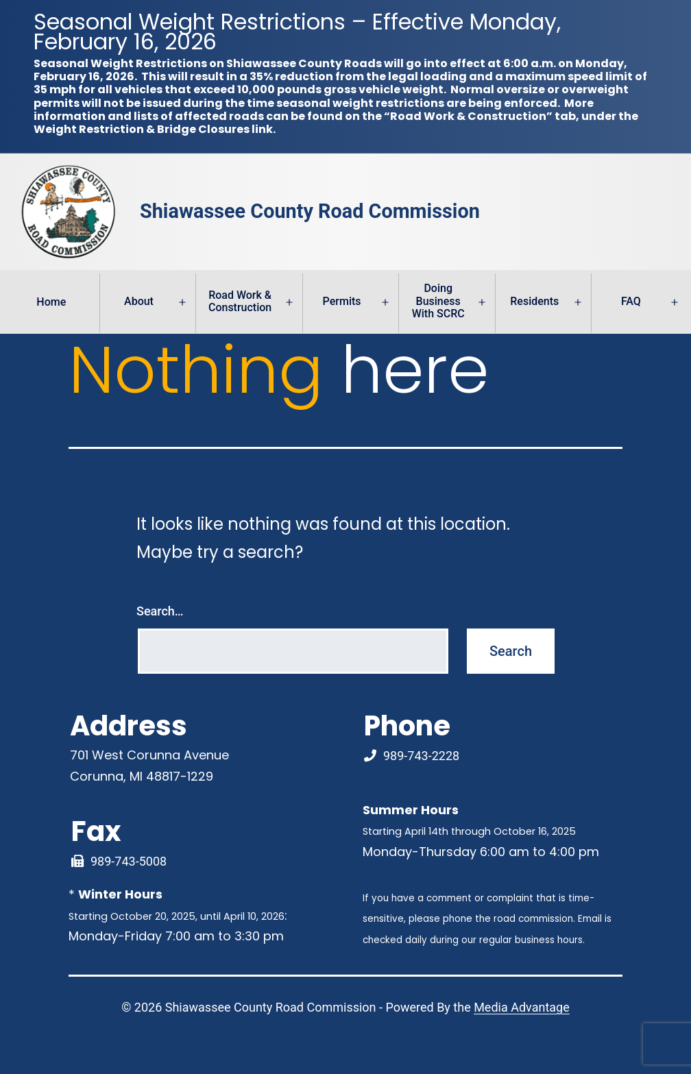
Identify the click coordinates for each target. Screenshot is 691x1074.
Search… (160, 611)
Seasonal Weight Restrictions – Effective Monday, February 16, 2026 (297, 31)
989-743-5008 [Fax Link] (128, 861)
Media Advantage (522, 1007)
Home (51, 301)
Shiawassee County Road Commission (310, 211)
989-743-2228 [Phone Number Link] (421, 755)
